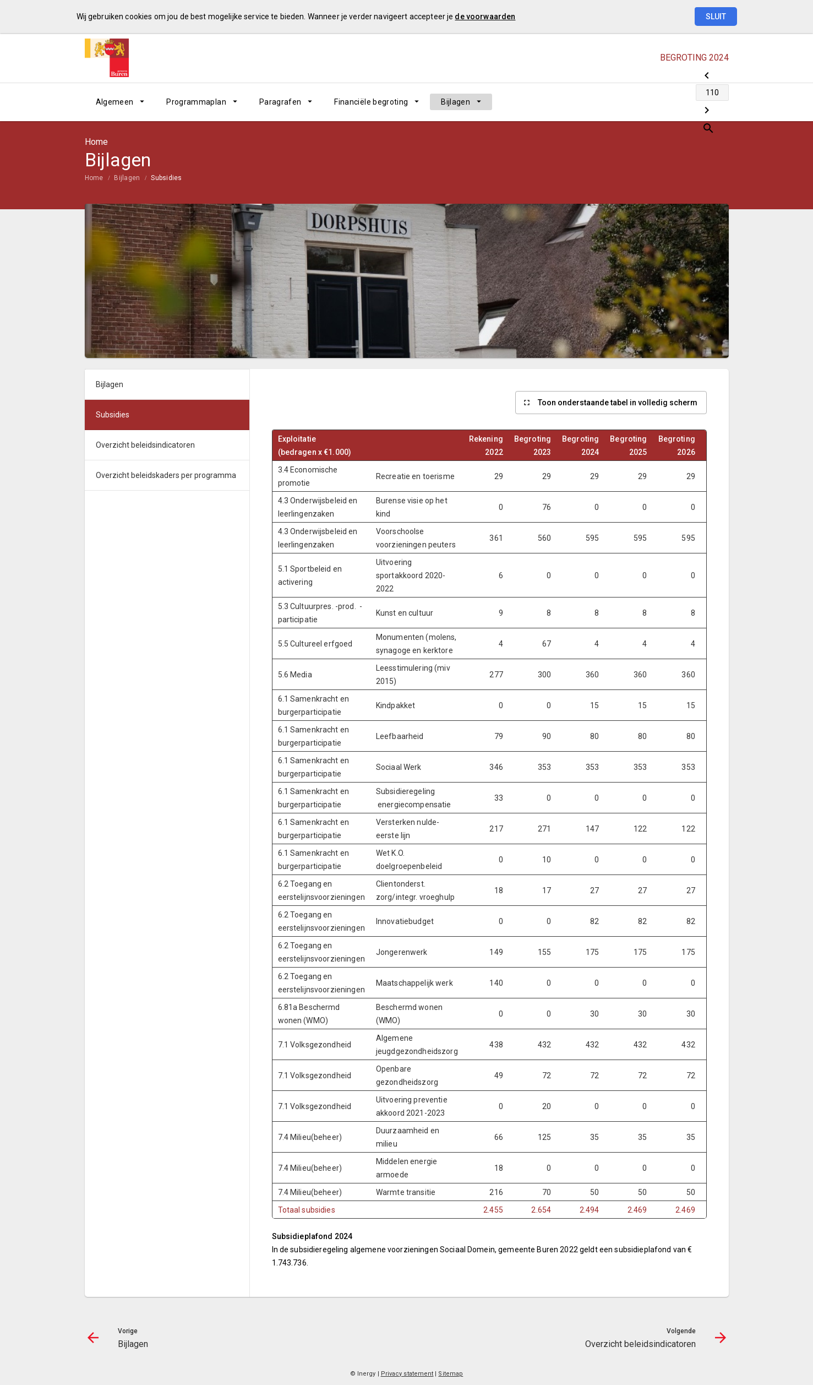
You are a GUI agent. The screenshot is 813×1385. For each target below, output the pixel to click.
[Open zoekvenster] (716, 102)
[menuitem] (120, 102)
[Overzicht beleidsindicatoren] (691, 102)
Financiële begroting (371, 101)
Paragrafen (280, 101)
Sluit (716, 16)
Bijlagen (455, 101)
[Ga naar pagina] (662, 102)
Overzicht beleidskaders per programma (166, 475)
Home (94, 178)
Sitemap (450, 1373)
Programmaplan (196, 101)
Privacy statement (407, 1373)
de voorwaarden (485, 16)
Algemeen (115, 101)
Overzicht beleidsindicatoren (145, 445)
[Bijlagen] (633, 102)
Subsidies (166, 178)
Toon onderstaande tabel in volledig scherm (617, 402)
